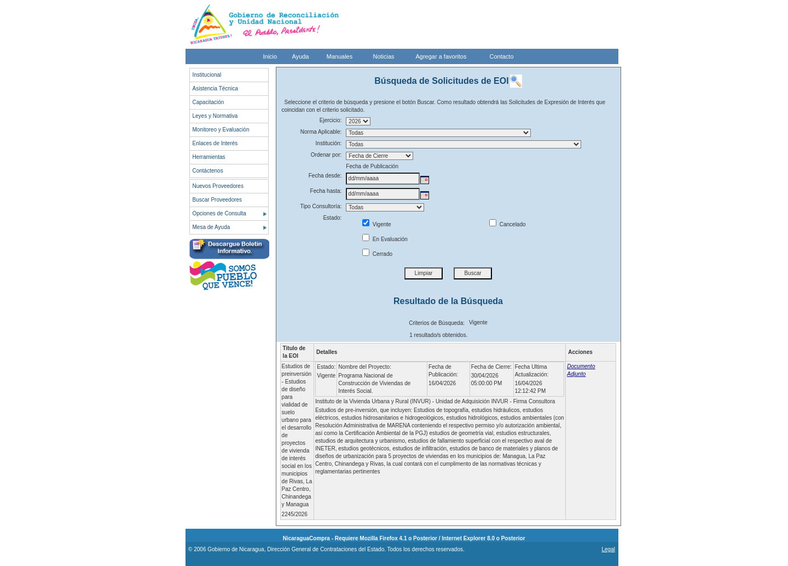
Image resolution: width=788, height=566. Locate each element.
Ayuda (300, 56)
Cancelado (507, 224)
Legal (608, 549)
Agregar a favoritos (441, 56)
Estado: (332, 218)
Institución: (329, 143)
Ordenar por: (326, 155)
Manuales (340, 56)
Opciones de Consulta (219, 213)
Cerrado (377, 254)
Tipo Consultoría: (321, 206)
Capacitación (208, 102)
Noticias (384, 56)
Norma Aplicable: (321, 132)
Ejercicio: (331, 120)
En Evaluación (385, 239)
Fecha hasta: (326, 191)
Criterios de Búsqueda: (437, 323)
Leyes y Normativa (215, 116)
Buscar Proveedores (217, 200)
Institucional (207, 75)
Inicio (270, 56)
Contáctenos (208, 171)
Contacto (502, 56)
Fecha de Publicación (372, 166)
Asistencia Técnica (215, 88)
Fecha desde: (325, 176)
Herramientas (209, 157)
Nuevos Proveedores (218, 186)
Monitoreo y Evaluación (221, 130)
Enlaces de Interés (215, 143)
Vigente (376, 224)
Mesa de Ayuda (211, 227)
